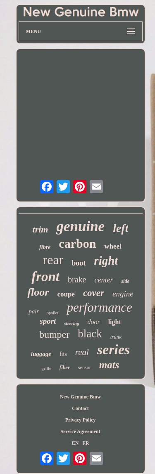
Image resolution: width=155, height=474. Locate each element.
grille (46, 368)
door (93, 321)
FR (85, 443)
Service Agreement (80, 431)
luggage (41, 354)
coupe (66, 294)
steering (71, 323)
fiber (65, 367)
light (114, 321)
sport (48, 321)
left (120, 228)
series (113, 349)
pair (34, 311)
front (45, 276)
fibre (44, 247)
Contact (80, 408)
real (82, 352)
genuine (80, 226)
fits (63, 354)
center (103, 280)
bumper (54, 334)
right (106, 260)
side (125, 281)
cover (93, 293)
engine (123, 293)
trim (40, 229)
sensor (84, 367)
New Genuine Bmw (80, 397)
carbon (77, 243)
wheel (113, 246)
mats (109, 364)
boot (79, 263)
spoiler (52, 312)
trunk (116, 337)
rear (53, 259)
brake (77, 279)
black (90, 333)
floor (38, 292)
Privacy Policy (80, 420)
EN (75, 443)
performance (99, 307)
